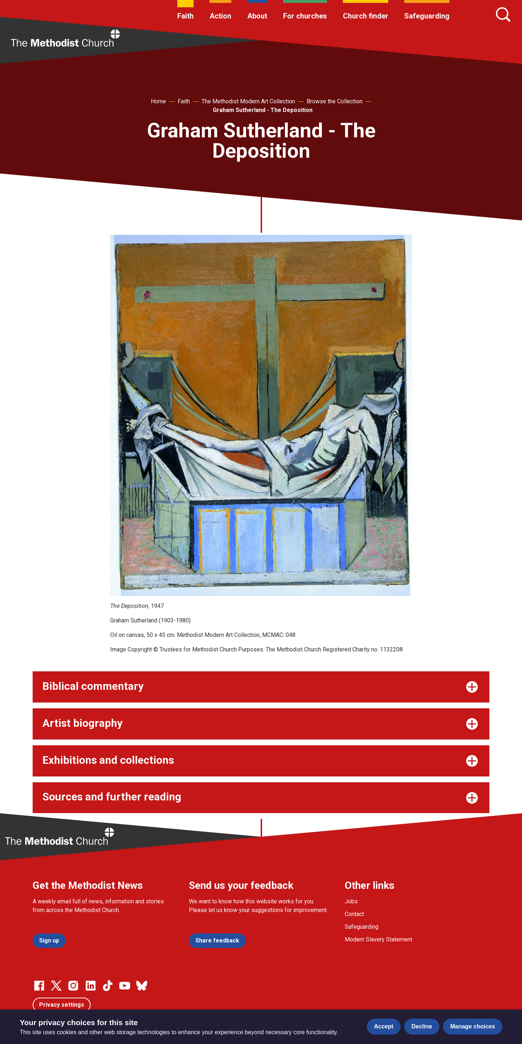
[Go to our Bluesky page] (141, 985)
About (257, 16)
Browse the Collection (334, 101)
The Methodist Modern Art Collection (248, 101)
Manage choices (472, 1026)
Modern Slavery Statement (378, 939)
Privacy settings (61, 1004)
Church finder (365, 16)
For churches (305, 16)
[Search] (503, 14)
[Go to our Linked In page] (90, 985)
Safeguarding (427, 16)
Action (220, 16)
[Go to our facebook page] (39, 985)
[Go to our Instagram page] (73, 985)
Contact (354, 914)
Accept (383, 1026)
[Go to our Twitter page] (56, 985)
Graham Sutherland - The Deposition (262, 110)
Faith (185, 16)
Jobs (351, 901)
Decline (421, 1026)
